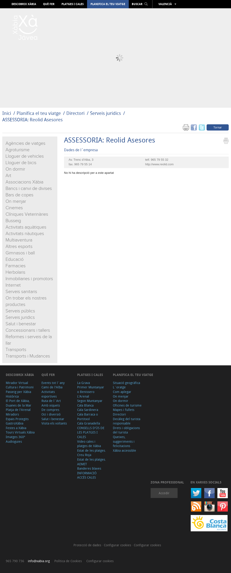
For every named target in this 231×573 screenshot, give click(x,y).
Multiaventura (19, 240)
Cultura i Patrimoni (20, 387)
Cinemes (14, 208)
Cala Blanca (85, 405)
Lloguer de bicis (21, 163)
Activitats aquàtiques (26, 227)
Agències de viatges (25, 143)
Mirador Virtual (17, 383)
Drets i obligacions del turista (126, 430)
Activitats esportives (49, 394)
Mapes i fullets (123, 409)
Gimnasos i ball (20, 253)
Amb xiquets (50, 405)
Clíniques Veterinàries (27, 214)
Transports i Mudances (28, 356)
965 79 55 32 (159, 159)
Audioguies (14, 441)
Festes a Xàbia (16, 428)
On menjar (16, 201)
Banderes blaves (89, 468)
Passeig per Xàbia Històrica (18, 394)
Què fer (49, 4)
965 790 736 (15, 561)
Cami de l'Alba (51, 387)
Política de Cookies (68, 561)
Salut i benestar (21, 324)
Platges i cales (72, 4)
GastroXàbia (14, 423)
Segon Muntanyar (89, 400)
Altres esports (19, 246)
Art (8, 175)
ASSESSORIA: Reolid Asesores (32, 119)
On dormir (15, 169)
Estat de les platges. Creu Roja (91, 452)
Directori (76, 113)
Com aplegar (122, 392)
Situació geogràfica (126, 383)
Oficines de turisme (127, 405)
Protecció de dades (87, 545)
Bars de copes (19, 195)
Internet (13, 285)
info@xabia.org (39, 561)
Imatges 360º (15, 437)
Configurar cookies (118, 545)
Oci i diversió (51, 414)
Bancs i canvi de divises (29, 188)
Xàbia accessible (124, 450)
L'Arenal (83, 396)
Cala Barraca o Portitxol (87, 416)
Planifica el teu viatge (108, 4)
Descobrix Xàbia (24, 4)
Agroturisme (17, 150)
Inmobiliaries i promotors (29, 279)
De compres (50, 409)
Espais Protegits (17, 419)
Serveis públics (20, 311)
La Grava (83, 383)
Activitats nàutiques (25, 233)
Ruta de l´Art (51, 400)
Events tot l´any (53, 383)
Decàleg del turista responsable (126, 421)
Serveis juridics (105, 113)
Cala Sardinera (87, 409)
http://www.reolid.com (159, 164)
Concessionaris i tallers (28, 330)
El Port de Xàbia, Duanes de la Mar (18, 402)
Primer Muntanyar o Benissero (90, 389)
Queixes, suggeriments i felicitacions (124, 441)
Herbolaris (15, 272)
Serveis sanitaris (21, 291)
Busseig (13, 221)
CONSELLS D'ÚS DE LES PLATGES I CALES (90, 432)
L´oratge (119, 387)
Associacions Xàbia (24, 182)
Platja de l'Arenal (18, 409)
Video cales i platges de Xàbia (89, 443)
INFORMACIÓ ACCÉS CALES (86, 475)
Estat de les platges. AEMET (91, 461)
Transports (16, 349)
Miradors (12, 414)
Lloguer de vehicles (25, 156)
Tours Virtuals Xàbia (20, 432)
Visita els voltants (54, 423)
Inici (6, 113)
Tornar (217, 127)
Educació (14, 259)
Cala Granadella (88, 423)
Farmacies (16, 266)
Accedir (164, 493)
